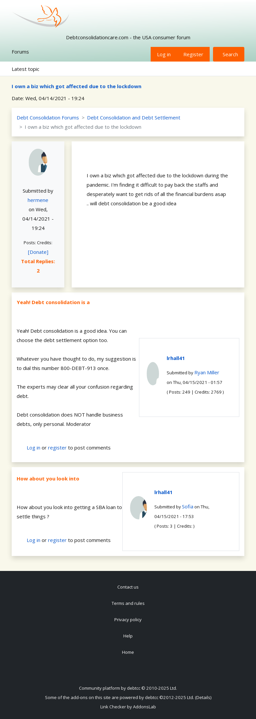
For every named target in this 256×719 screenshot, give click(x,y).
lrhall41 (176, 358)
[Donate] (38, 252)
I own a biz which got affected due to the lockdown (76, 86)
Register (193, 54)
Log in (164, 54)
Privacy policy (128, 620)
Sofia (187, 506)
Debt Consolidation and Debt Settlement (133, 117)
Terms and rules (128, 603)
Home (128, 652)
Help (128, 636)
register (57, 447)
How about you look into (48, 478)
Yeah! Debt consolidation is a (53, 302)
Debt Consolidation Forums (48, 117)
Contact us (128, 587)
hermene (38, 200)
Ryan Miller (206, 372)
